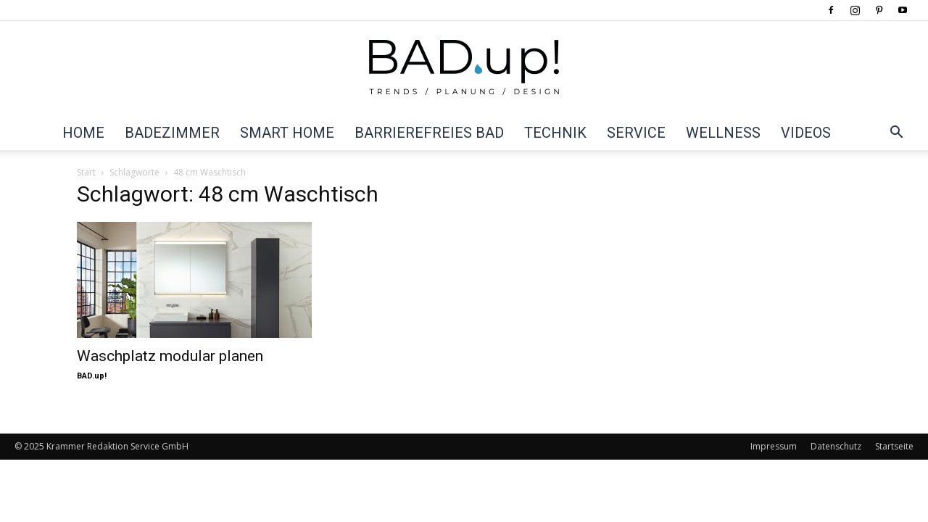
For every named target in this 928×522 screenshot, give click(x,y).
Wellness (723, 132)
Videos (806, 132)
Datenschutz (836, 446)
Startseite (894, 446)
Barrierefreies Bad (429, 132)
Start (86, 172)
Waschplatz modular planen (170, 356)
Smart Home (287, 132)
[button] (896, 133)
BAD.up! (92, 376)
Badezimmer (172, 132)
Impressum (773, 446)
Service (636, 132)
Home (83, 132)
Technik (555, 132)
